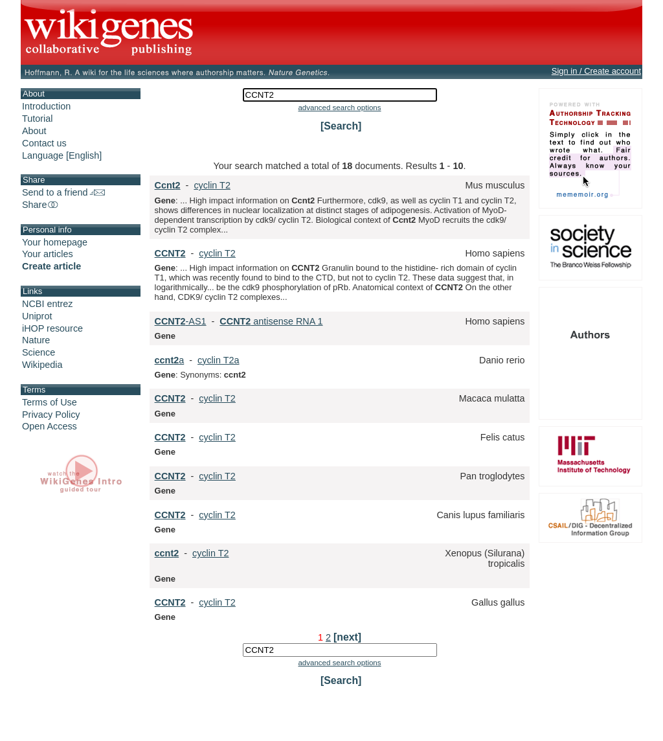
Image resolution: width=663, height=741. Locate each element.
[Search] (340, 125)
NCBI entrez (47, 304)
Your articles (47, 254)
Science (38, 352)
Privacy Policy (51, 414)
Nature (36, 340)
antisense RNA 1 (270, 321)
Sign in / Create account (596, 71)
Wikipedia (42, 364)
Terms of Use (49, 402)
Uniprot (37, 316)
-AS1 (181, 321)
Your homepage (54, 242)
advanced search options (339, 107)
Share (41, 205)
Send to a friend (63, 192)
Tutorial (37, 118)
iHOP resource (52, 328)
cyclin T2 (212, 185)
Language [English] (62, 155)
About (34, 131)
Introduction (46, 106)
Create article (51, 266)
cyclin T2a (218, 360)
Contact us (44, 143)
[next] (347, 637)
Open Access (49, 426)
